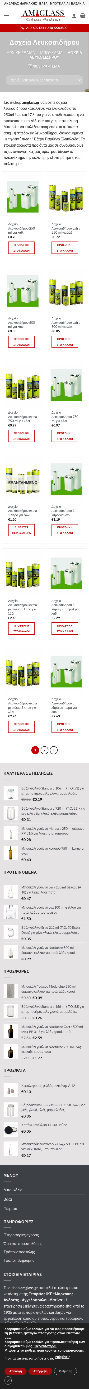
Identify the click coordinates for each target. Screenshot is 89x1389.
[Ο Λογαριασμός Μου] (74, 15)
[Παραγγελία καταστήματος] (44, 80)
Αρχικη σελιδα (21, 52)
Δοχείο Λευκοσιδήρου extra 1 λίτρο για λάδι (22, 511)
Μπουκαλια (51, 52)
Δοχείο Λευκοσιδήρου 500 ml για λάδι (21, 322)
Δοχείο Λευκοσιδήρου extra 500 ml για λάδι (66, 322)
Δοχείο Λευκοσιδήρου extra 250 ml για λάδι (66, 228)
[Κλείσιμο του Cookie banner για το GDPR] (8, 1380)
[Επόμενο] (54, 750)
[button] (6, 15)
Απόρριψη (40, 1371)
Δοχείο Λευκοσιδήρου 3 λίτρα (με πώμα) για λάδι (65, 607)
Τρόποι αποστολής (19, 1252)
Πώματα (10, 1208)
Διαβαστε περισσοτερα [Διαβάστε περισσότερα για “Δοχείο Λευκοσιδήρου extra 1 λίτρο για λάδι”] (21, 530)
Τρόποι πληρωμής (19, 1260)
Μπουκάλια (13, 1189)
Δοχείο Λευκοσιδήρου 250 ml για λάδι (21, 228)
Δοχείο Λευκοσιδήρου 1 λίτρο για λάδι (63, 511)
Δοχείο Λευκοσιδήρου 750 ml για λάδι (65, 416)
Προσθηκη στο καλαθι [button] (21, 247)
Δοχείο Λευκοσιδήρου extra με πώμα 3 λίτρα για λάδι (22, 607)
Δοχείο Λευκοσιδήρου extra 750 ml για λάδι (22, 416)
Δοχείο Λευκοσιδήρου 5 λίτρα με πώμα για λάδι (64, 705)
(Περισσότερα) (44, 1346)
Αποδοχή (15, 1371)
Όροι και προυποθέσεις (23, 1243)
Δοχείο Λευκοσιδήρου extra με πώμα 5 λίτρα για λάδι (22, 705)
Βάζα (8, 1199)
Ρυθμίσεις (62, 1357)
